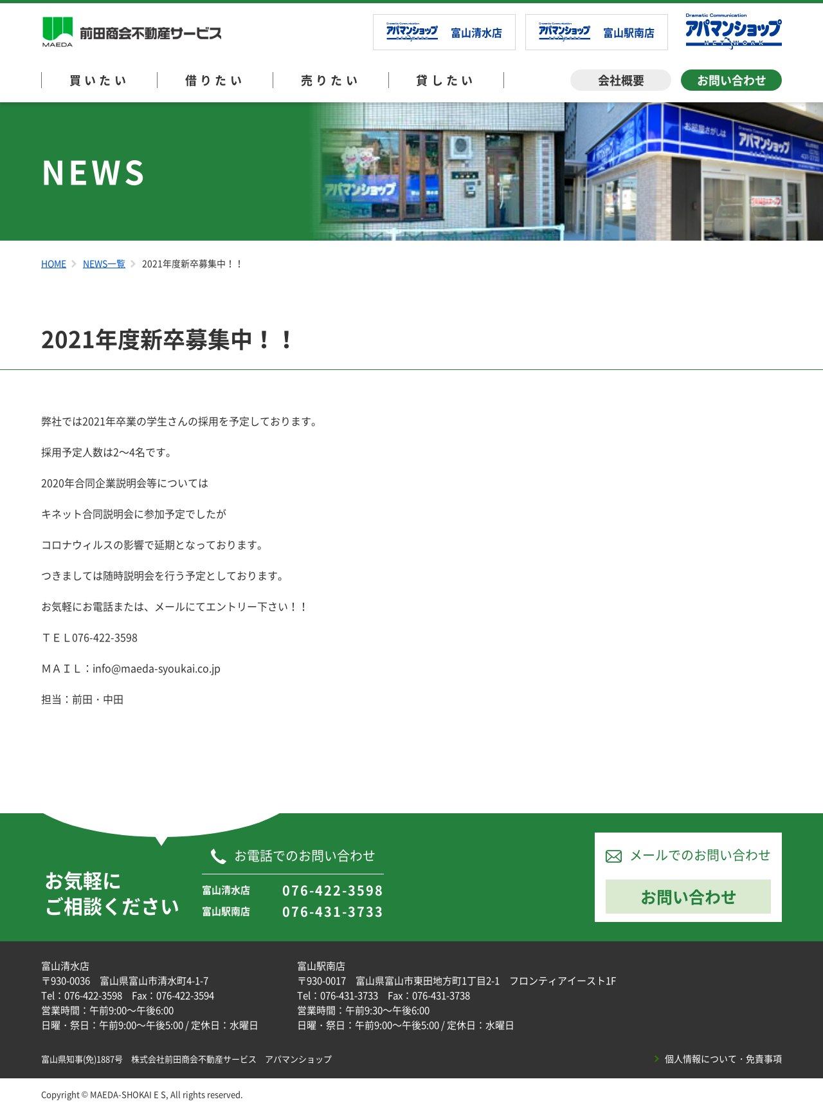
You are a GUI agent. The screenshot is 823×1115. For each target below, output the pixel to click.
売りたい (331, 80)
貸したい (446, 80)
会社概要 (621, 80)
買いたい (99, 80)
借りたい (215, 80)
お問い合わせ (731, 80)
